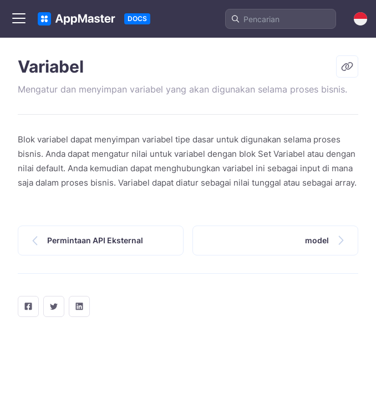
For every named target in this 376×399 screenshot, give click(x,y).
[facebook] (28, 306)
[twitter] (53, 306)
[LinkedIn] (79, 306)
